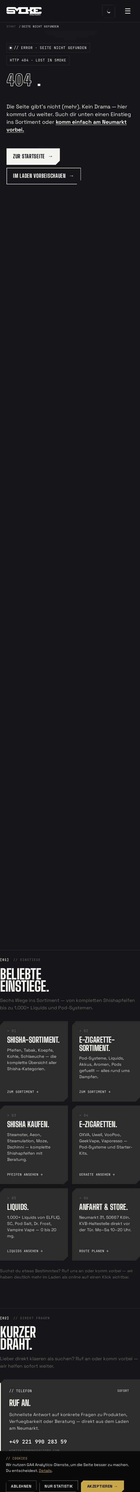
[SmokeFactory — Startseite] (47, 11)
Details (45, 1470)
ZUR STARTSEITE (29, 156)
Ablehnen (21, 1486)
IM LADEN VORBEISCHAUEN (39, 176)
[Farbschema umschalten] (108, 11)
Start (11, 26)
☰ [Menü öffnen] (128, 11)
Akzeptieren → (102, 1486)
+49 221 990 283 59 (38, 1441)
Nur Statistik (58, 1486)
